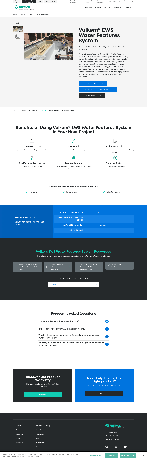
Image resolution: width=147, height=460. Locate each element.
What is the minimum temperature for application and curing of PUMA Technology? (69, 336)
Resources (117, 7)
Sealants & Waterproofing (28, 1)
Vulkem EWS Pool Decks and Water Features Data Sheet (27, 267)
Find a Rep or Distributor (74, 1)
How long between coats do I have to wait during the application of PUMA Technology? (71, 344)
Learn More (43, 394)
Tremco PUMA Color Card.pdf (119, 266)
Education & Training (88, 1)
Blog (119, 1)
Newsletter (19, 442)
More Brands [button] (63, 1)
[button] (132, 1)
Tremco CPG (17, 1)
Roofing (39, 1)
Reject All (112, 456)
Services (19, 430)
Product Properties (54, 110)
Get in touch (104, 393)
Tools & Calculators (100, 1)
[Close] (143, 456)
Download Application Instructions (96, 89)
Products (88, 7)
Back (17, 23)
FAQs (72, 110)
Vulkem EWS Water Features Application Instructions (58, 267)
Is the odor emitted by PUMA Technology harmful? (62, 329)
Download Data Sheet (91, 83)
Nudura (53, 1)
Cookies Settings (96, 456)
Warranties (112, 1)
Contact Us (126, 1)
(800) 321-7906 (112, 440)
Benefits (43, 110)
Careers (39, 447)
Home (15, 14)
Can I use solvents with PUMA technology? (58, 321)
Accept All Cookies (128, 456)
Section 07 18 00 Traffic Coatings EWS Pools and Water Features (89, 267)
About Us (128, 7)
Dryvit (46, 1)
